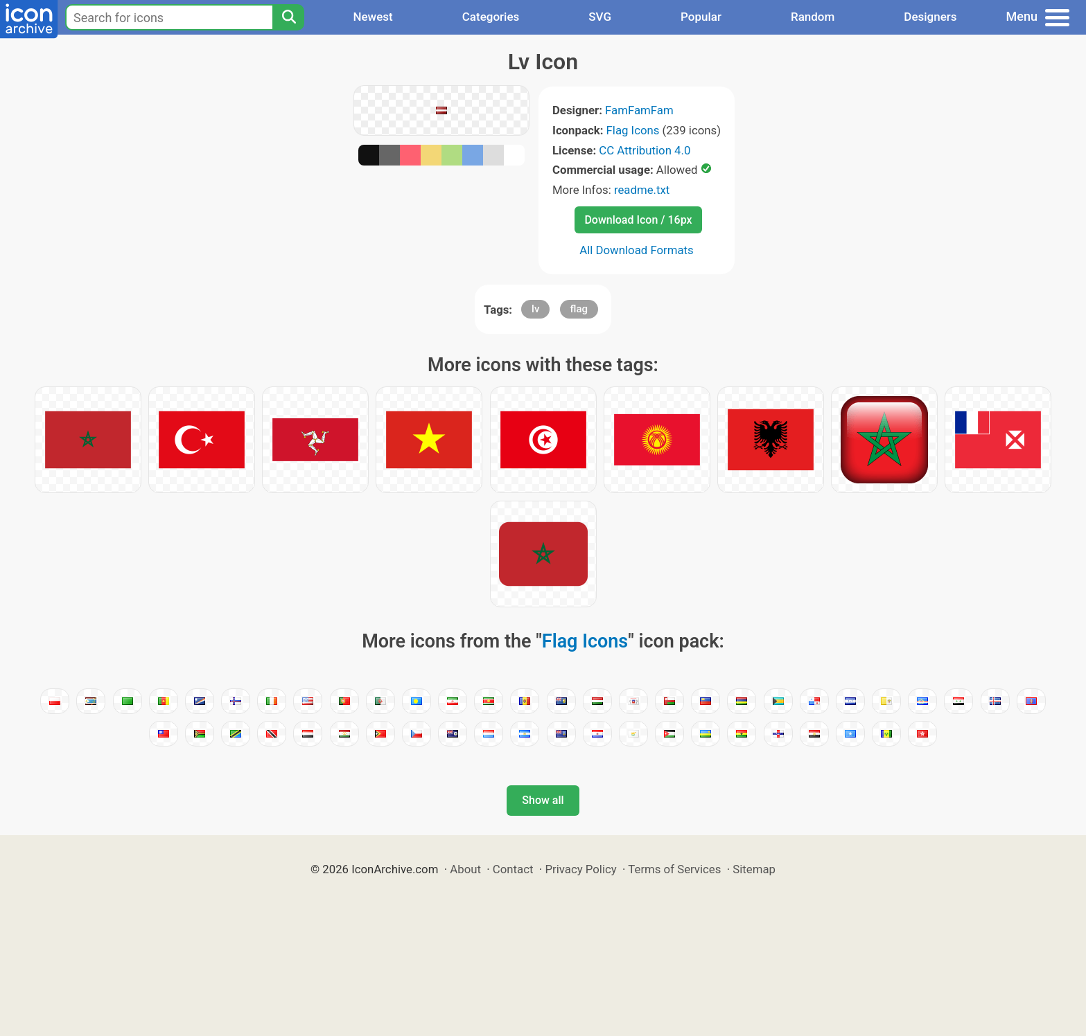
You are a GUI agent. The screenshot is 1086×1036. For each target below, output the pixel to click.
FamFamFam (639, 110)
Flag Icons (633, 130)
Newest (372, 17)
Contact (513, 869)
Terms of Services (674, 869)
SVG (599, 17)
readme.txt (641, 190)
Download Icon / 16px (638, 219)
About (465, 869)
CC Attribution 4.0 (644, 150)
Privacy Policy (580, 869)
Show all (542, 800)
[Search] (288, 17)
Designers (930, 17)
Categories (491, 17)
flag (579, 309)
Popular (701, 17)
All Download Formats (636, 250)
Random (812, 17)
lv (535, 309)
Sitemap (754, 869)
